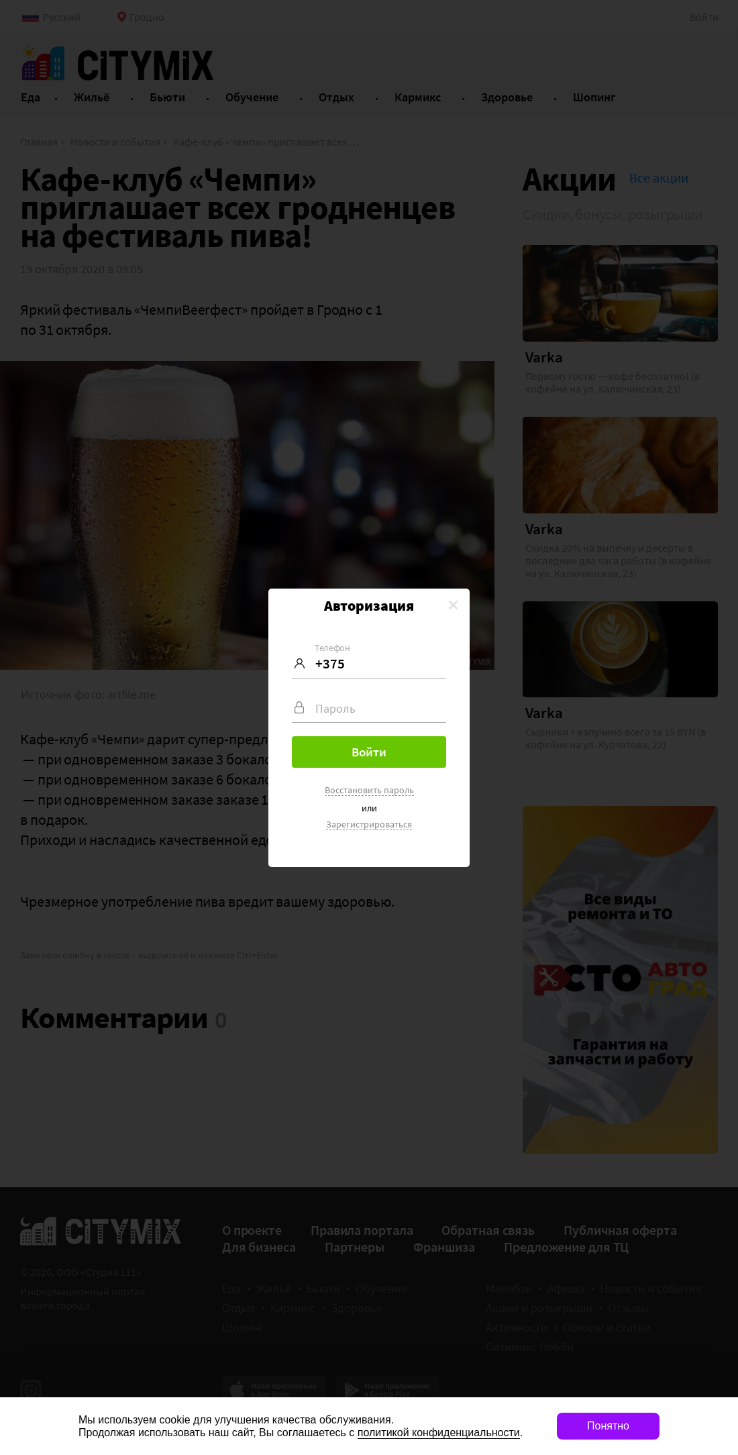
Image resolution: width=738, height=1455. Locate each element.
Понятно (608, 1426)
